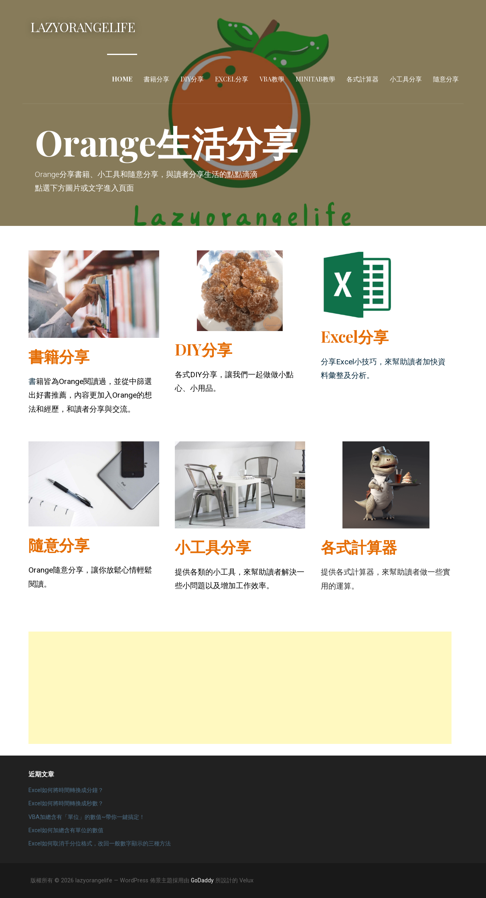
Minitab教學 (315, 79)
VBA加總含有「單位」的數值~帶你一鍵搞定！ (86, 817)
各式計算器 (362, 79)
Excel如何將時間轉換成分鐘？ (65, 790)
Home (122, 79)
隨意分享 (446, 79)
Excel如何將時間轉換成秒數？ (65, 803)
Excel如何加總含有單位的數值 (65, 830)
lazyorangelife (82, 26)
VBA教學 (271, 79)
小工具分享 (406, 79)
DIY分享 (192, 79)
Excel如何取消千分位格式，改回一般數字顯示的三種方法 (99, 843)
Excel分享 (231, 79)
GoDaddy (202, 880)
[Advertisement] (239, 688)
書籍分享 (156, 79)
